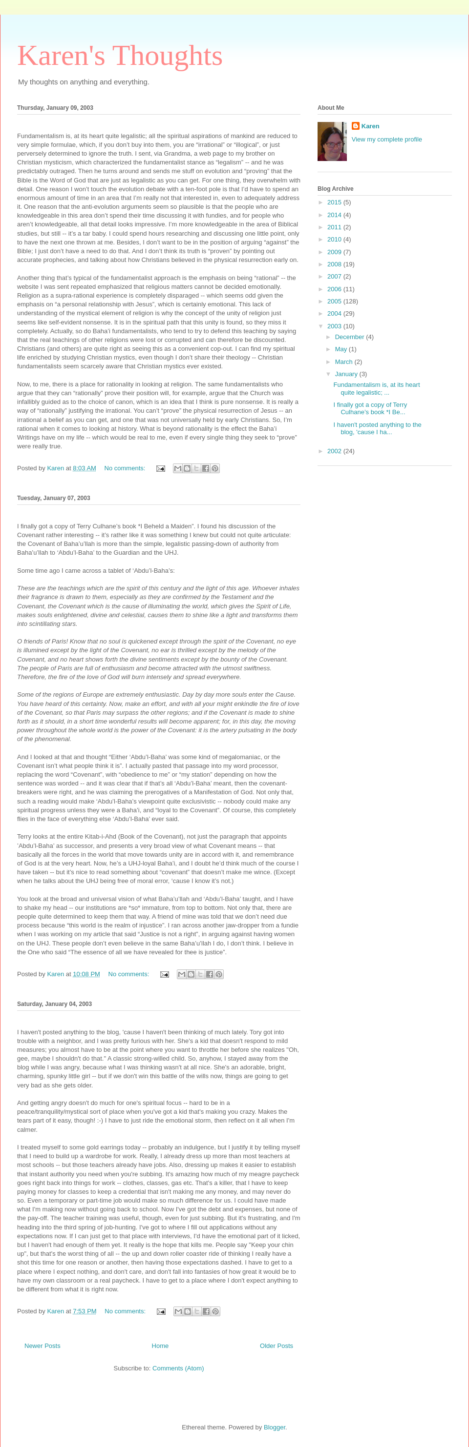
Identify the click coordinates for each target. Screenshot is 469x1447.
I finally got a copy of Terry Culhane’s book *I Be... (370, 408)
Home (160, 1345)
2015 (335, 202)
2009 (335, 252)
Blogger (274, 1427)
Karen (371, 126)
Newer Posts (42, 1345)
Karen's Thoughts (120, 55)
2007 (335, 276)
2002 (335, 451)
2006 (335, 289)
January (347, 374)
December (350, 337)
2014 (335, 215)
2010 (335, 239)
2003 (335, 326)
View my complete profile (387, 139)
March (345, 361)
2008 (335, 264)
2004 (335, 313)
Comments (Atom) (178, 1368)
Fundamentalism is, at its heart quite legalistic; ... (376, 388)
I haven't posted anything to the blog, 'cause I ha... (377, 428)
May (342, 349)
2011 (335, 227)
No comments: (126, 468)
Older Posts (276, 1345)
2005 (335, 301)
